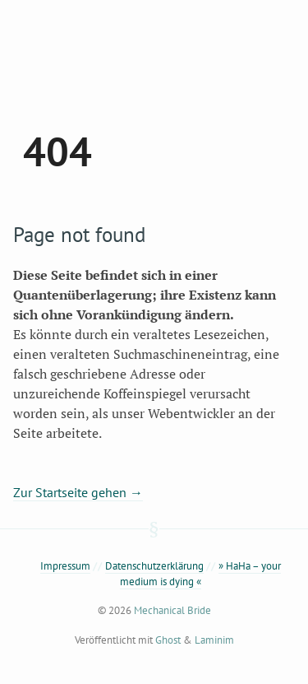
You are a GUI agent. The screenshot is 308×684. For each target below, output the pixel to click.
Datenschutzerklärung (154, 566)
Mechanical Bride (172, 610)
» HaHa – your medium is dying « (200, 574)
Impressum (65, 566)
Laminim (214, 640)
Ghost (168, 640)
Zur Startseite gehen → (78, 492)
